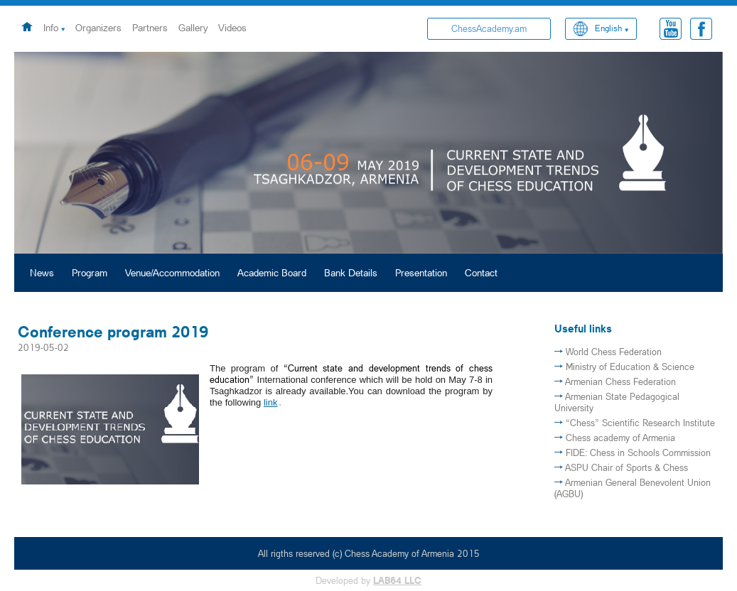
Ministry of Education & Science (630, 366)
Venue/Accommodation (172, 272)
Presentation (421, 272)
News (42, 272)
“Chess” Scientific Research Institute (640, 422)
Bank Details (350, 272)
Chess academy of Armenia (620, 437)
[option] (368, 153)
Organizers (98, 27)
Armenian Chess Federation (620, 381)
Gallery (193, 27)
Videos (232, 27)
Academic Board (271, 272)
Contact (481, 272)
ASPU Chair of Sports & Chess (626, 467)
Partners (150, 27)
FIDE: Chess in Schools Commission (638, 452)
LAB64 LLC (397, 580)
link (271, 402)
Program (89, 272)
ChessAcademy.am (489, 28)
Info (50, 27)
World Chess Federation (614, 351)
